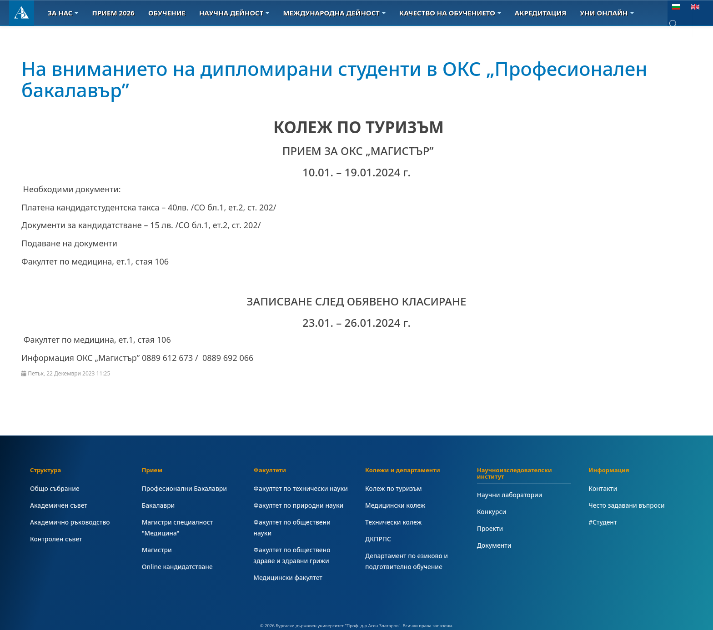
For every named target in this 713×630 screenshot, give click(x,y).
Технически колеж (393, 522)
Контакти (602, 488)
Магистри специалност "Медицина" (177, 527)
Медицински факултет (287, 577)
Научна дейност (234, 12)
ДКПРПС (378, 539)
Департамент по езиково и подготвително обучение (406, 561)
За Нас (63, 12)
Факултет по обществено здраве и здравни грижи (291, 555)
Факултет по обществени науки (292, 527)
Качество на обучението (450, 12)
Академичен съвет (58, 505)
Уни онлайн (607, 12)
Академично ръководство (70, 522)
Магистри (157, 549)
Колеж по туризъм (393, 488)
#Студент (602, 522)
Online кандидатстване (177, 566)
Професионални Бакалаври (184, 488)
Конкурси (492, 511)
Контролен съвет (56, 539)
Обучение (167, 12)
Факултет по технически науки (300, 488)
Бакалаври (158, 505)
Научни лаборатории (509, 494)
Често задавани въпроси (626, 505)
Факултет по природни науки (298, 505)
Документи (494, 545)
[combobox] (680, 24)
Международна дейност (334, 12)
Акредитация (541, 12)
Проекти (490, 528)
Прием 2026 (113, 12)
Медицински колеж (395, 505)
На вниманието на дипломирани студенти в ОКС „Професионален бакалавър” (334, 78)
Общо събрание (55, 488)
